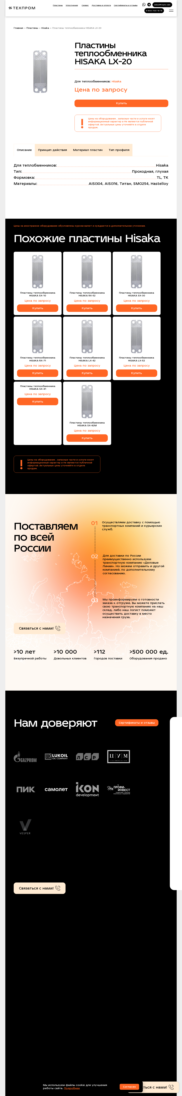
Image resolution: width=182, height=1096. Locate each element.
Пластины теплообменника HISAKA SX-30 (136, 294)
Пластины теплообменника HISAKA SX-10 (37, 294)
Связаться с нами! (39, 628)
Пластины (58, 5)
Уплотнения (72, 5)
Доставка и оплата (101, 5)
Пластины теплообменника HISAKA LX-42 (87, 359)
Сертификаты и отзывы (125, 5)
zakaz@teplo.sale (162, 5)
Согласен (129, 1086)
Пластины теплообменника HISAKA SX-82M (87, 424)
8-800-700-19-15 (154, 11)
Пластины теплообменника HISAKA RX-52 (87, 294)
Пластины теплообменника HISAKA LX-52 (136, 359)
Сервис (85, 5)
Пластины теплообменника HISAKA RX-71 (37, 359)
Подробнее (72, 1088)
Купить (121, 103)
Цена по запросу (37, 300)
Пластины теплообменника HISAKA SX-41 (37, 387)
